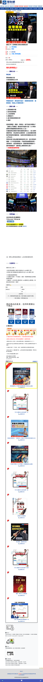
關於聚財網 (34, 673)
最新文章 (7, 6)
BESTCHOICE (9, 365)
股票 (12, 52)
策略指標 (40, 8)
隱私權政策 (26, 673)
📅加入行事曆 (10, 221)
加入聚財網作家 (21, 674)
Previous (7, 316)
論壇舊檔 (9, 673)
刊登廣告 (19, 673)
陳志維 (8, 74)
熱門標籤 (16, 6)
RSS (22, 673)
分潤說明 (18, 12)
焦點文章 (12, 6)
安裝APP (21, 671)
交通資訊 (24, 226)
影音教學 (26, 8)
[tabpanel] (11, 316)
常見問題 (29, 673)
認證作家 (12, 673)
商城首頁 (14, 10)
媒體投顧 (40, 6)
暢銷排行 (16, 8)
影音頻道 (30, 8)
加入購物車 (11, 321)
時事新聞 (35, 8)
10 (8, 598)
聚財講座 (12, 8)
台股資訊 (2, 8)
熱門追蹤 (35, 6)
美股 (14, 52)
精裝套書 (21, 8)
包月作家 (26, 6)
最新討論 (2, 6)
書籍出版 (16, 673)
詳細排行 (34, 361)
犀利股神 (30, 6)
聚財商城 (7, 8)
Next (35, 316)
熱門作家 (21, 6)
